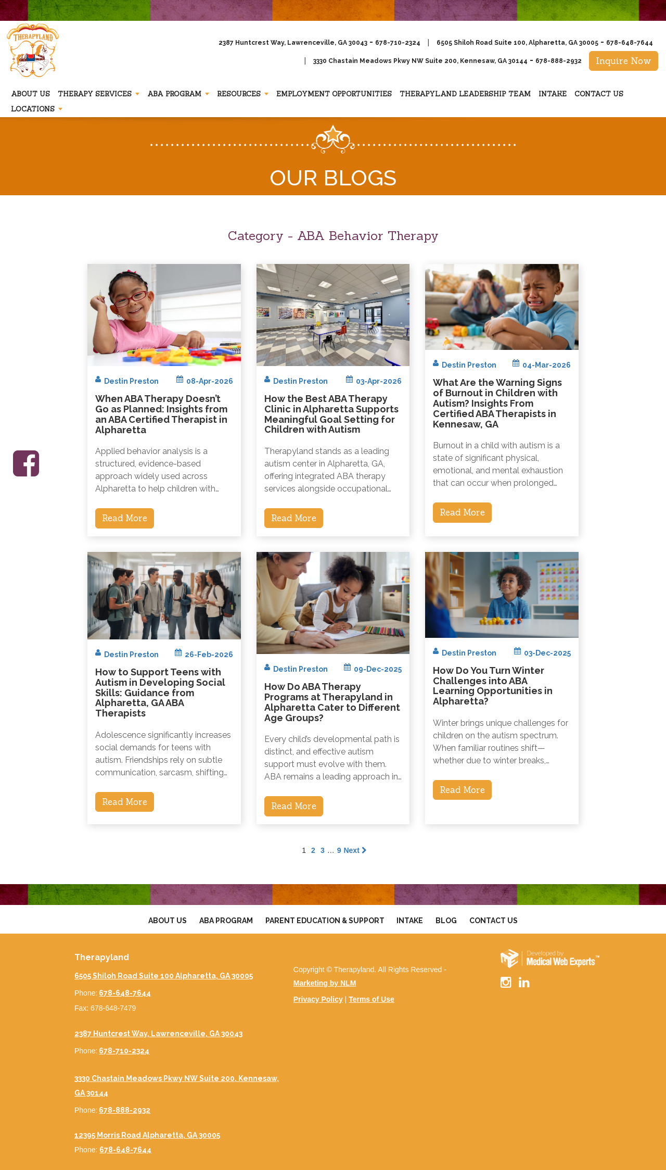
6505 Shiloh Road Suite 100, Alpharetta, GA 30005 (517, 42)
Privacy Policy (318, 999)
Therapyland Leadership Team (465, 94)
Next (354, 850)
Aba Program (174, 94)
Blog (446, 920)
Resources (239, 94)
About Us (30, 94)
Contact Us (598, 94)
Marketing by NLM (324, 983)
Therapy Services (95, 94)
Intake (553, 94)
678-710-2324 (397, 42)
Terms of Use (371, 999)
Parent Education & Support (325, 920)
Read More (124, 518)
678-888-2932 (558, 61)
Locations (33, 109)
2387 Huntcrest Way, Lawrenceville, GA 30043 (293, 42)
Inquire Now (623, 61)
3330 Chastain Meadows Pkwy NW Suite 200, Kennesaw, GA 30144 (420, 61)
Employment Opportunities (334, 94)
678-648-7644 (629, 42)
